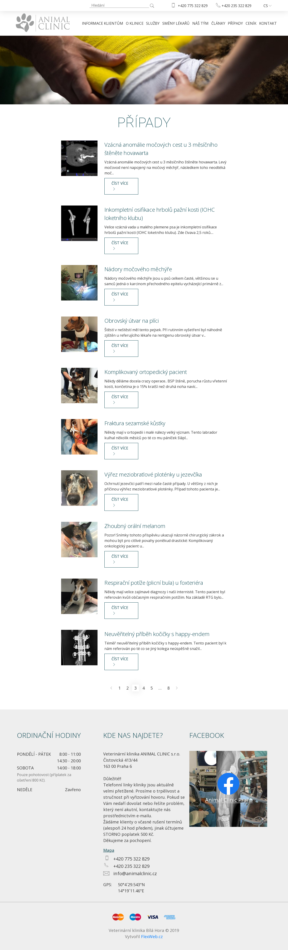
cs (268, 5)
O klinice (135, 23)
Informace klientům (102, 23)
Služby (153, 23)
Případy (235, 23)
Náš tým (200, 23)
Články (218, 23)
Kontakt (268, 23)
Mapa (108, 850)
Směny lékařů (176, 23)
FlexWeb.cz (152, 936)
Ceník (251, 23)
